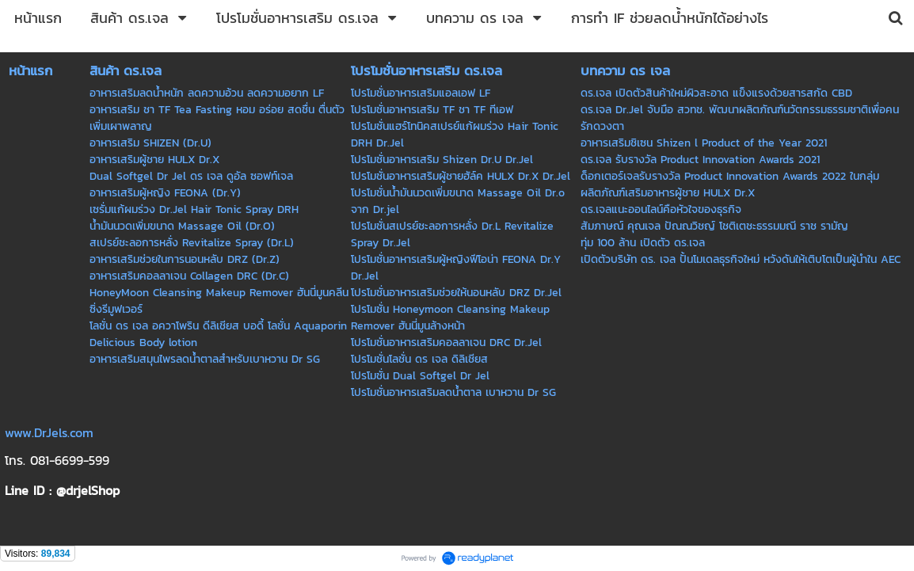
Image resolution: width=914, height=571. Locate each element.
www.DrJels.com (49, 432)
